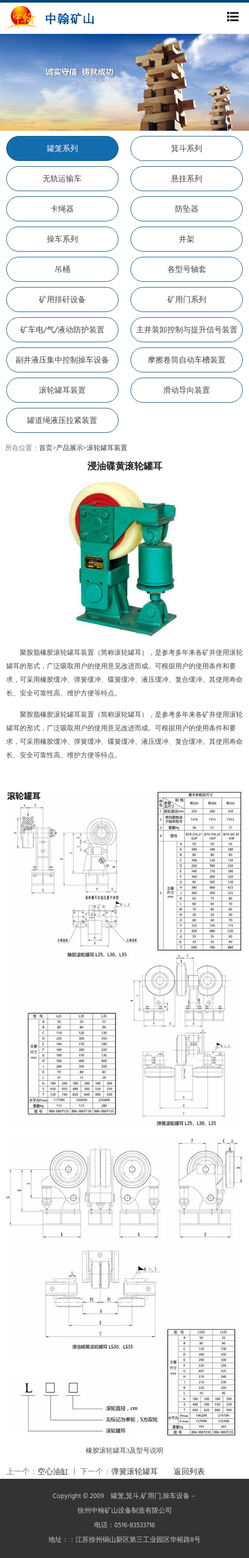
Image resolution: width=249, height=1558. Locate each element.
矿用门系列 (186, 300)
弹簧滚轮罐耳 (134, 1472)
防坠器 (187, 209)
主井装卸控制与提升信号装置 (187, 330)
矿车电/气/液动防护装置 (62, 330)
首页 (46, 448)
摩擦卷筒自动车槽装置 (187, 360)
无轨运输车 (62, 179)
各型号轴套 (186, 270)
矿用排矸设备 (62, 300)
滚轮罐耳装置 (62, 390)
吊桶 (62, 270)
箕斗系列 (186, 149)
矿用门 (151, 1496)
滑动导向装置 (186, 390)
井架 (186, 239)
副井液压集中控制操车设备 (62, 360)
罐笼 (117, 1496)
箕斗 (132, 1496)
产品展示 (69, 448)
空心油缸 (53, 1472)
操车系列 (62, 239)
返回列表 (189, 1472)
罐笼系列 (62, 149)
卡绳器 (62, 209)
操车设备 (176, 1496)
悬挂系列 (186, 179)
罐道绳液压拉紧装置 (62, 421)
